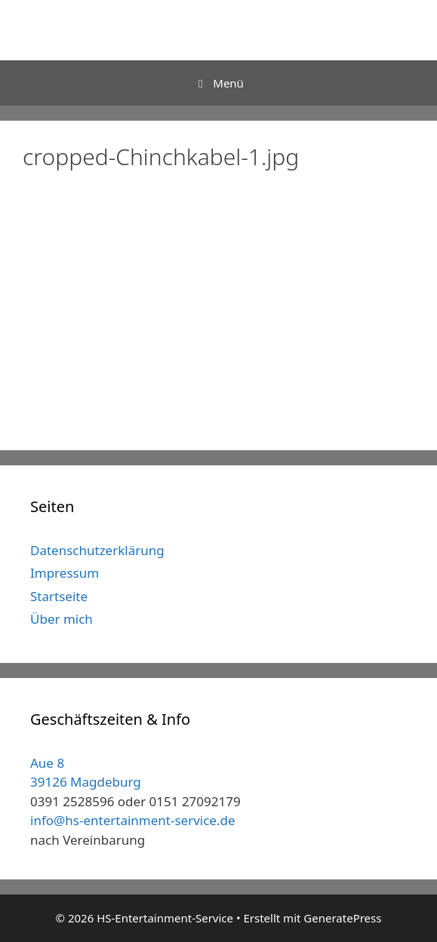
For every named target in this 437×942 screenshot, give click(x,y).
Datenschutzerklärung (97, 550)
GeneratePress (342, 917)
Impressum (64, 572)
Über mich (61, 618)
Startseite (59, 596)
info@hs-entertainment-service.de (132, 820)
